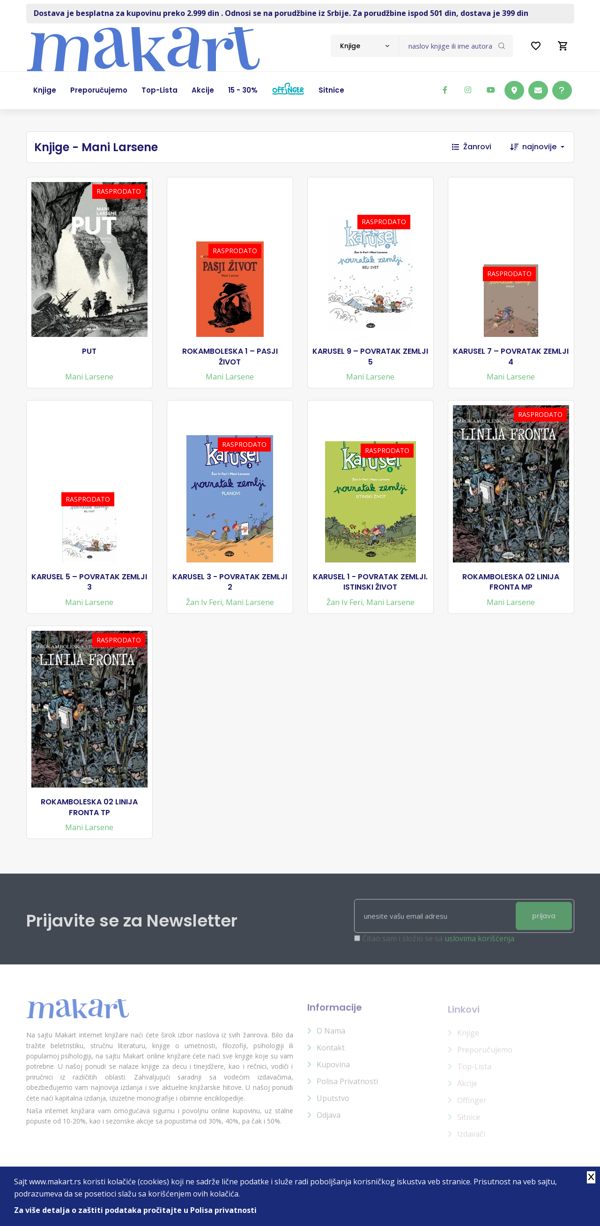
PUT (89, 351)
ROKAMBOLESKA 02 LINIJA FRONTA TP (89, 807)
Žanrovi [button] (471, 146)
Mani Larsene (89, 377)
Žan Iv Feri (204, 602)
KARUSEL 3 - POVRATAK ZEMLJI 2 (229, 582)
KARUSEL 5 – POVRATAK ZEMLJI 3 (89, 582)
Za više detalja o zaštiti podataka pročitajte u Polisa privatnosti (135, 1210)
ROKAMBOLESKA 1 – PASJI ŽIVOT (230, 356)
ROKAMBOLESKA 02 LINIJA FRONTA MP (510, 582)
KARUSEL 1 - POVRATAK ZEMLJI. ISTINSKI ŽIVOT (370, 582)
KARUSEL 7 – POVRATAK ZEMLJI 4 (511, 356)
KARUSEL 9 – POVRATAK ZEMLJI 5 (370, 356)
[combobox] (365, 46)
